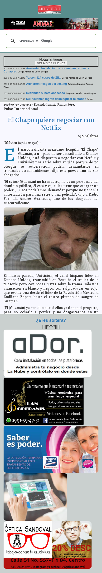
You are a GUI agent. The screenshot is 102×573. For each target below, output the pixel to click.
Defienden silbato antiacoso (45, 93)
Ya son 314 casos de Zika (43, 77)
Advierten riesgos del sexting (46, 83)
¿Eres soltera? (51, 320)
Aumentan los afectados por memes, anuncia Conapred (46, 70)
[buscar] (50, 41)
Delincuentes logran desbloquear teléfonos (56, 99)
